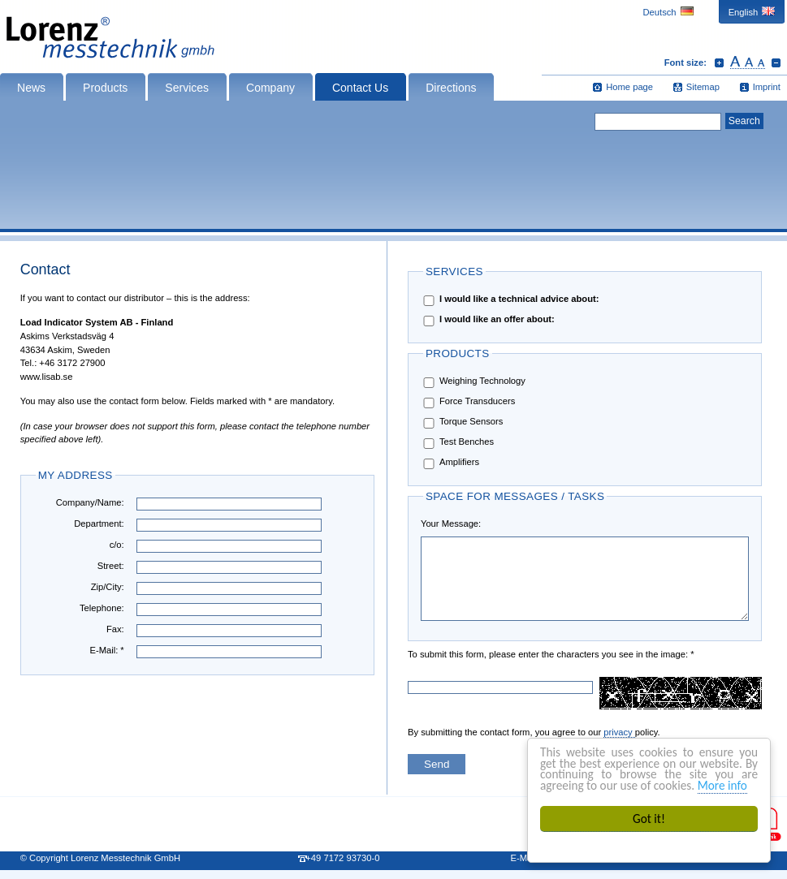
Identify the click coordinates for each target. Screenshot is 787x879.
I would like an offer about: (488, 320)
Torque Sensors (462, 422)
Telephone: (102, 608)
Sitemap (703, 87)
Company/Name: (90, 502)
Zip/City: (107, 587)
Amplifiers (450, 463)
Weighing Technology (473, 382)
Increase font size (719, 62)
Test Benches (457, 443)
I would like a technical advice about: (510, 300)
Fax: (115, 629)
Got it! (649, 818)
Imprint (767, 87)
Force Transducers (468, 402)
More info (723, 785)
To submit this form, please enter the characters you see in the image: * (459, 654)
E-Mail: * (106, 650)
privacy (619, 732)
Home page (629, 87)
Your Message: (451, 523)
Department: (99, 523)
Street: (110, 566)
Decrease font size (776, 62)
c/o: (117, 544)
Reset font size (747, 62)
